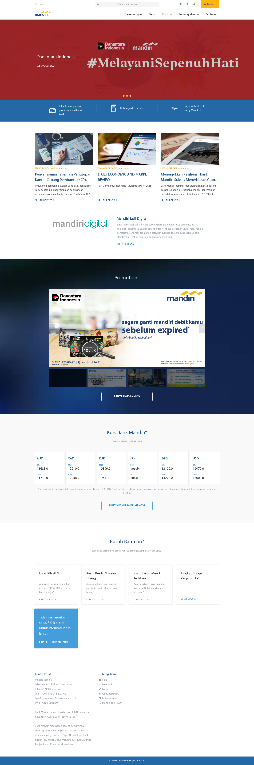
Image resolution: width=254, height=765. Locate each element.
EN (41, 5)
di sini (70, 744)
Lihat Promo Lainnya (127, 396)
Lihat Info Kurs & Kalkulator (127, 505)
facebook (107, 684)
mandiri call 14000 (112, 703)
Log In (210, 4)
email (105, 680)
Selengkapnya (46, 66)
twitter (105, 689)
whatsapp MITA (110, 694)
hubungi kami (109, 698)
